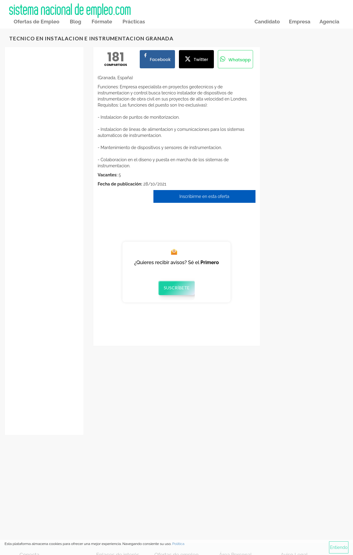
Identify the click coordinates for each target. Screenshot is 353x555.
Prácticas (133, 22)
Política (178, 544)
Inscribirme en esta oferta (204, 196)
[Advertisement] (44, 147)
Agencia (329, 22)
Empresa (299, 22)
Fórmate (102, 22)
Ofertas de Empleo (36, 22)
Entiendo (339, 547)
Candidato (267, 22)
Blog (75, 22)
